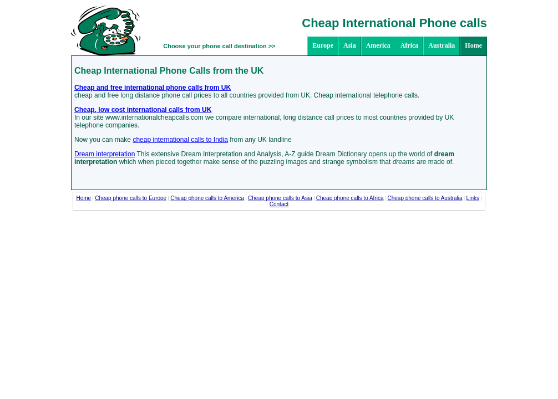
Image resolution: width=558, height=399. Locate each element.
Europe (322, 45)
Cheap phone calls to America (207, 198)
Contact (279, 204)
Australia (441, 45)
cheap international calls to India (180, 140)
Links (472, 198)
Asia (349, 45)
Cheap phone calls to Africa (350, 198)
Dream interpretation (104, 154)
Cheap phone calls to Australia (425, 198)
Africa (409, 45)
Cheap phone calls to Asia (280, 198)
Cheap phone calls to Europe (130, 198)
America (378, 45)
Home (473, 45)
